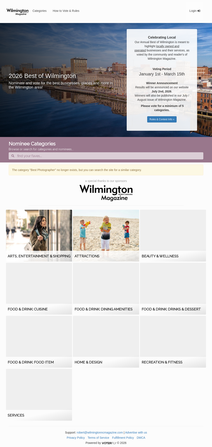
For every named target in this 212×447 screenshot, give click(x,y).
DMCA (141, 437)
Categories (40, 10)
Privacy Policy (76, 437)
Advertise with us (136, 432)
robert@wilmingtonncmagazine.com (100, 432)
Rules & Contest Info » (161, 119)
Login (194, 10)
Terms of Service (98, 437)
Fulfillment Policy (123, 437)
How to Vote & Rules (66, 10)
